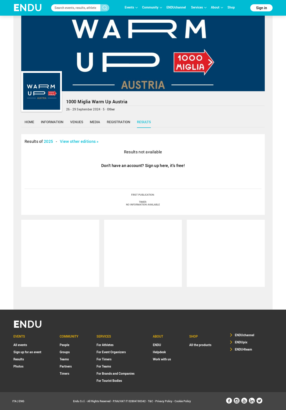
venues (76, 122)
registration (118, 122)
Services (198, 7)
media (95, 122)
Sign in (261, 7)
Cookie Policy (183, 401)
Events (131, 7)
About (217, 7)
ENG (21, 401)
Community (152, 7)
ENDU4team (243, 349)
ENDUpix (241, 342)
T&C (150, 401)
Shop (231, 7)
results (144, 122)
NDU (27, 7)
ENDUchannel (176, 7)
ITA (14, 401)
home (29, 122)
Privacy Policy (163, 401)
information (52, 122)
